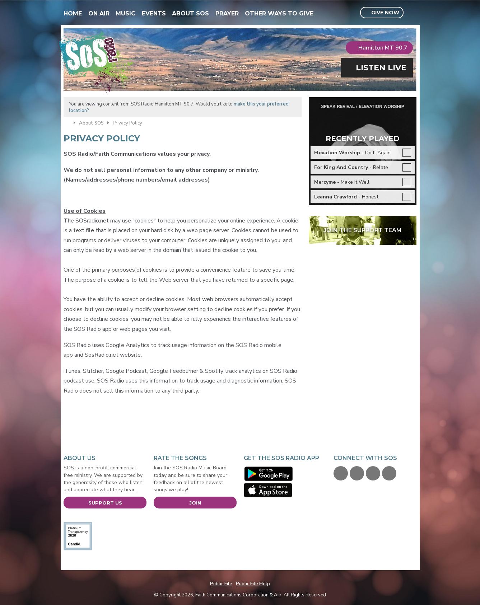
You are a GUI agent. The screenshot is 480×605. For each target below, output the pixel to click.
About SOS (190, 13)
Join (195, 503)
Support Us (105, 503)
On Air (98, 13)
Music (125, 13)
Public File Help (253, 584)
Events (154, 13)
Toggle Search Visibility (412, 13)
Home (73, 13)
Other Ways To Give (279, 13)
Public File (221, 584)
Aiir (277, 595)
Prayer (227, 13)
